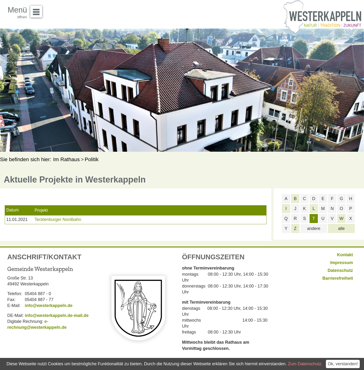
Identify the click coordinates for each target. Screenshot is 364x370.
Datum (12, 210)
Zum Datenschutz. (305, 363)
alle (341, 228)
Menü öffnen (37, 10)
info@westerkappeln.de (49, 305)
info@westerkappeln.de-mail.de (57, 315)
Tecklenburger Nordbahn (58, 219)
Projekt (41, 210)
